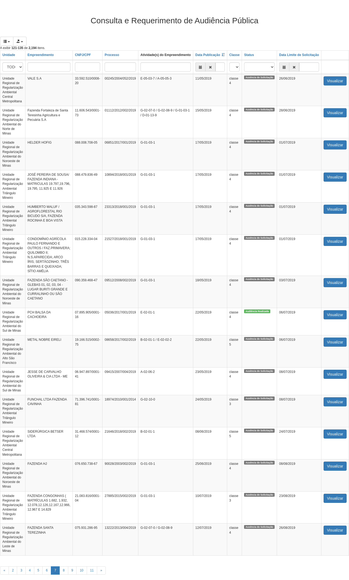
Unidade (8, 55)
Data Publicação (207, 55)
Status (249, 55)
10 (81, 570)
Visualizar (335, 81)
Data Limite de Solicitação (299, 55)
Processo (112, 55)
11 (92, 570)
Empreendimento (41, 55)
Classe (234, 55)
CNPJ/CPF (83, 55)
